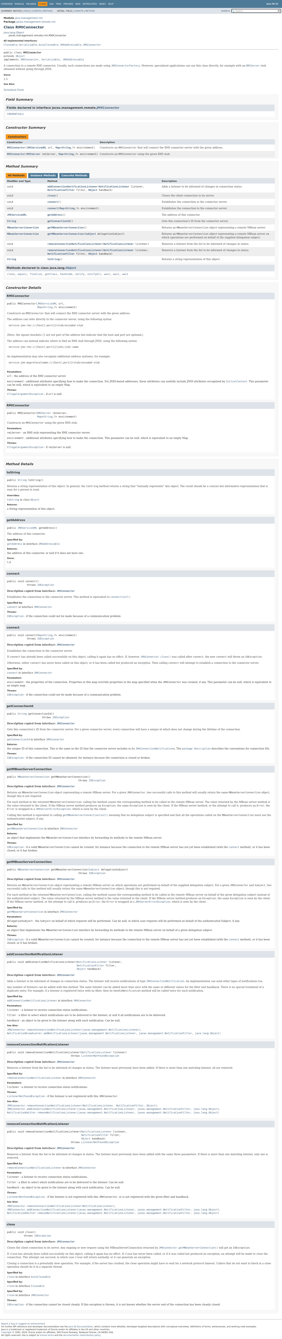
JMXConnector (92, 44)
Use (51, 4)
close (51, 195)
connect (52, 201)
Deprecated (90, 4)
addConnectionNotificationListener (72, 186)
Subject (90, 233)
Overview (7, 4)
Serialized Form (14, 89)
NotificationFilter (61, 190)
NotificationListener (114, 186)
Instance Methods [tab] (43, 175)
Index (102, 4)
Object (20, 56)
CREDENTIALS (15, 114)
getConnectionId (58, 221)
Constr (36, 11)
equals (22, 274)
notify (79, 274)
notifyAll (94, 274)
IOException (45, 584)
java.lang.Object (14, 32)
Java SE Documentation (81, 1326)
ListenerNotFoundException (100, 1055)
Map (58, 147)
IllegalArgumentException (25, 394)
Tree (58, 4)
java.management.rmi (29, 18)
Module (19, 4)
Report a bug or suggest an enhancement (23, 1323)
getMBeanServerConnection (65, 227)
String (66, 147)
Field (27, 11)
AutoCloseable (48, 44)
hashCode (66, 274)
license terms (47, 1335)
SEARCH (225, 11)
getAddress (54, 214)
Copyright (6, 1332)
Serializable (28, 44)
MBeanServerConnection (23, 227)
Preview (68, 4)
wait (107, 274)
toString (53, 259)
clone (11, 274)
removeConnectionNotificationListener (74, 243)
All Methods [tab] (16, 175)
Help (111, 4)
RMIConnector (16, 147)
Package (31, 4)
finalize (36, 274)
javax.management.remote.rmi (35, 21)
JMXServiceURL (37, 147)
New (77, 4)
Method (48, 11)
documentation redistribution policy (81, 1335)
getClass (51, 274)
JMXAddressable (70, 44)
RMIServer (33, 154)
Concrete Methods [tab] (74, 175)
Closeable (10, 44)
